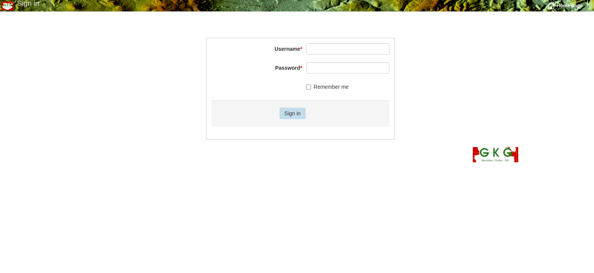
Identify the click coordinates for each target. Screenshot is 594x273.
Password (288, 74)
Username (288, 55)
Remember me (327, 92)
